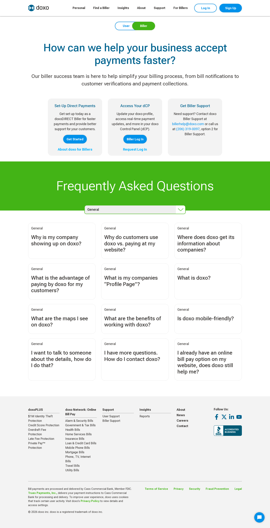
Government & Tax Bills (80, 425)
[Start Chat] (259, 517)
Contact (182, 426)
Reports (145, 416)
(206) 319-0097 (188, 129)
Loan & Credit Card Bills (80, 443)
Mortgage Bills (74, 452)
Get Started (75, 139)
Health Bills (72, 430)
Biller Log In (135, 139)
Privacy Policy (90, 501)
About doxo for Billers (75, 149)
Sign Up (230, 8)
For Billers (180, 8)
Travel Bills (72, 466)
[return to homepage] (38, 8)
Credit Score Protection (43, 425)
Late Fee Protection (41, 439)
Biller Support (111, 421)
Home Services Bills (78, 434)
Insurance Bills (74, 439)
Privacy (178, 489)
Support (159, 8)
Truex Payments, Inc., (42, 493)
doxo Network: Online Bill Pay (80, 412)
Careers (182, 420)
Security (194, 489)
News (181, 415)
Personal (79, 8)
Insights (123, 8)
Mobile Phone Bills (77, 448)
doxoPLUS (35, 409)
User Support (111, 416)
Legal (238, 489)
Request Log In (135, 149)
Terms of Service (156, 489)
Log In (205, 8)
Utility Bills (72, 470)
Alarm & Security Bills (79, 421)
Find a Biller (101, 8)
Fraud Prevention (217, 489)
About (141, 8)
